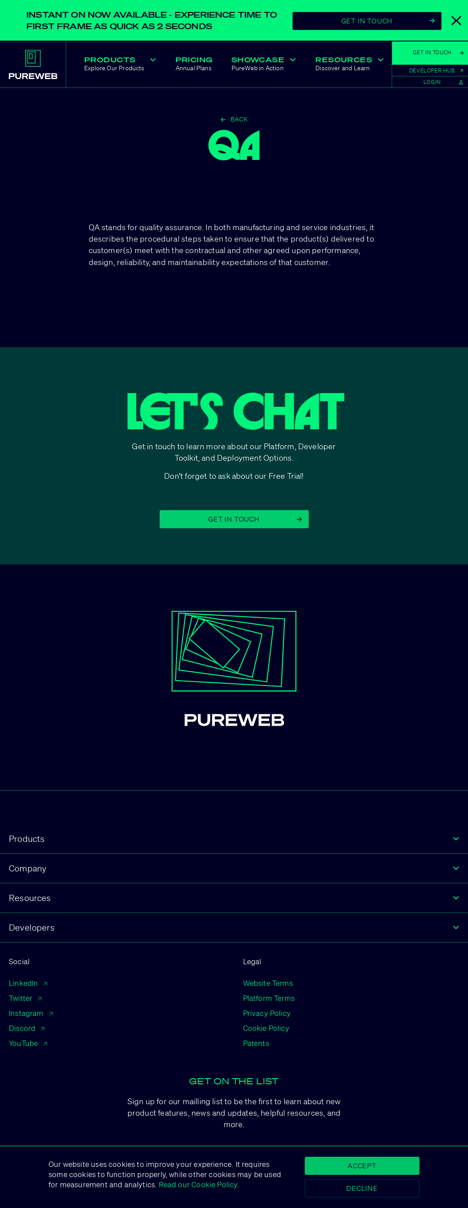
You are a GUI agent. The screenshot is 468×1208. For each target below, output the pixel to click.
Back (234, 119)
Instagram (31, 1013)
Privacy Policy (267, 1013)
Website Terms (268, 983)
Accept (362, 1165)
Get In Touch (388, 20)
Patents (256, 1043)
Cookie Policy (266, 1028)
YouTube (28, 1043)
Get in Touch (255, 519)
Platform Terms (269, 998)
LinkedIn (28, 983)
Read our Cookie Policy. (198, 1184)
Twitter (25, 998)
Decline (362, 1188)
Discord (27, 1028)
